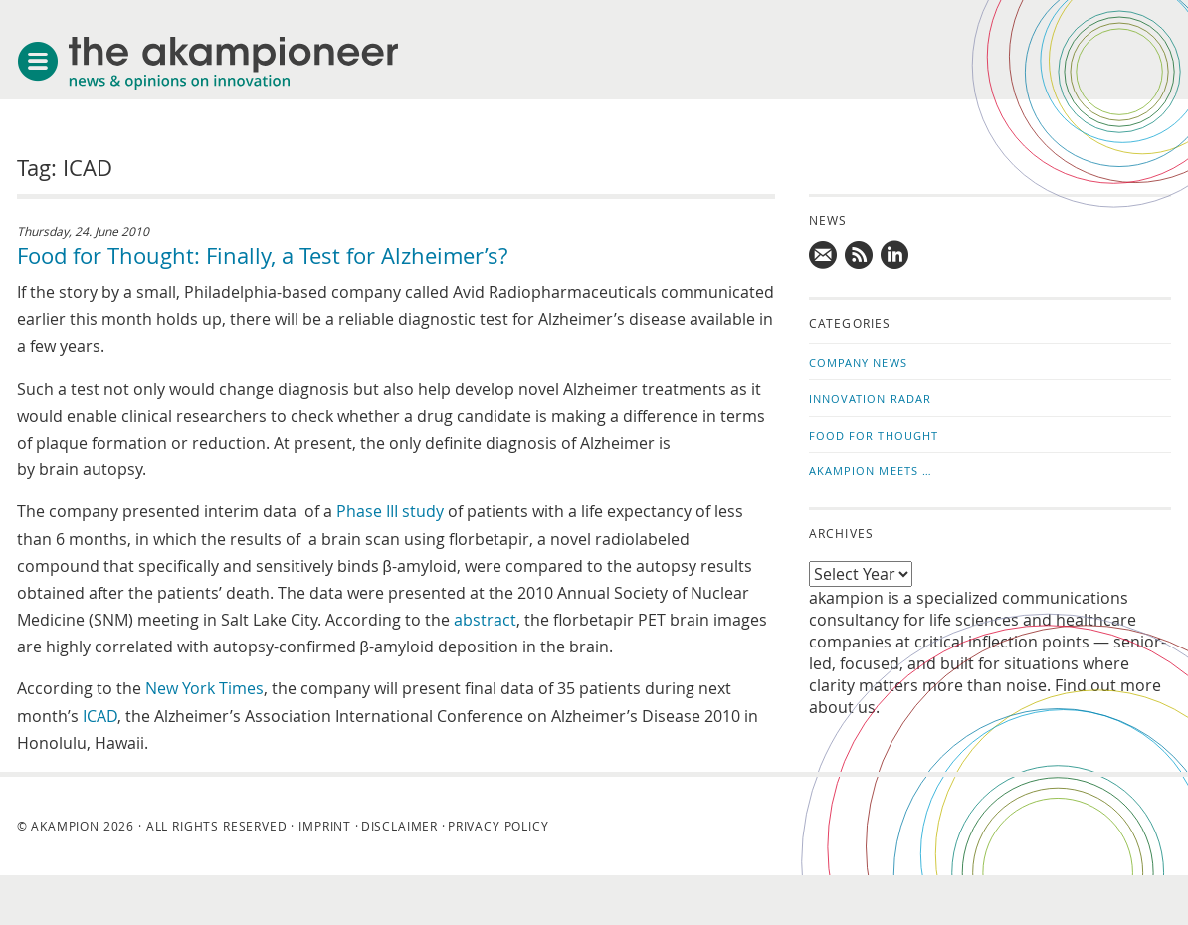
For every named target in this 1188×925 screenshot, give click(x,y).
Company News (858, 362)
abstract (485, 620)
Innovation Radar (870, 398)
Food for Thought (874, 435)
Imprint (324, 825)
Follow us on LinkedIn (895, 255)
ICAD (100, 716)
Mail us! (824, 255)
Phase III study (390, 511)
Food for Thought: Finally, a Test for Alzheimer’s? (262, 255)
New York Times (204, 688)
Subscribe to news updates (860, 255)
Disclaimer (399, 825)
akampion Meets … (871, 470)
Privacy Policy (498, 825)
